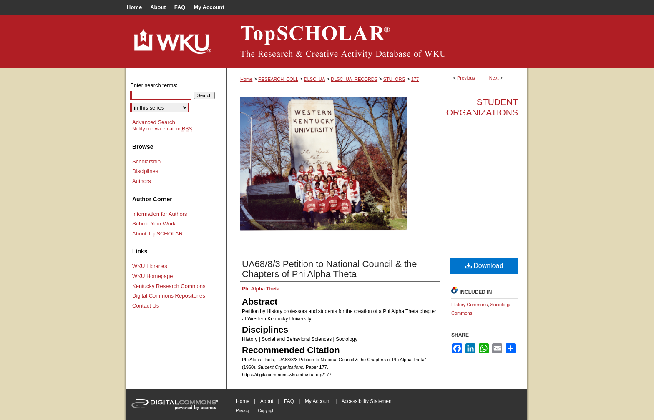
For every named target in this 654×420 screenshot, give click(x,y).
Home (246, 79)
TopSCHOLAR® (377, 41)
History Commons (469, 304)
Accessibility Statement (367, 401)
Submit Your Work (154, 223)
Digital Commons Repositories (168, 295)
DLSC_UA (314, 79)
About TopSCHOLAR (157, 233)
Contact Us (145, 305)
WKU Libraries (149, 266)
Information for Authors (159, 214)
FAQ (289, 401)
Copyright (267, 410)
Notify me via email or (162, 129)
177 (415, 79)
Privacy (243, 410)
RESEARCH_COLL (278, 79)
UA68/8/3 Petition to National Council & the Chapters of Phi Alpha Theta (329, 269)
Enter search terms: (153, 85)
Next (494, 77)
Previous (466, 77)
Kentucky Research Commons (169, 286)
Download (484, 265)
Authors (141, 181)
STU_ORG (394, 79)
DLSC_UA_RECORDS (354, 79)
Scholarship (146, 161)
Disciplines (145, 171)
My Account (318, 401)
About (266, 401)
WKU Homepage (152, 276)
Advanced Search (153, 122)
